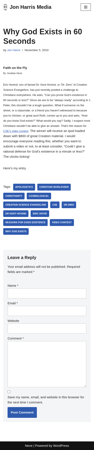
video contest (62, 222)
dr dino (69, 204)
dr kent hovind (15, 213)
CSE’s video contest (15, 131)
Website (13, 321)
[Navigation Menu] (86, 7)
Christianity (13, 196)
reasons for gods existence (25, 222)
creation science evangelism (25, 204)
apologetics (24, 187)
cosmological (39, 196)
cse (54, 204)
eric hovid (40, 213)
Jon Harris (13, 50)
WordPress (61, 445)
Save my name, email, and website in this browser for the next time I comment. (46, 399)
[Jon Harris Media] (27, 7)
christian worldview (54, 187)
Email (13, 303)
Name (13, 285)
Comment (16, 338)
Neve (29, 445)
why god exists (16, 231)
